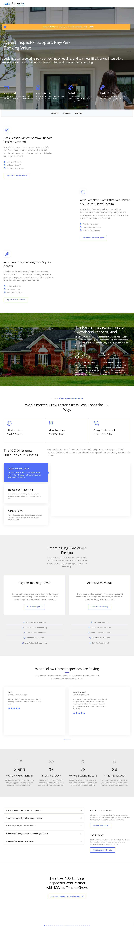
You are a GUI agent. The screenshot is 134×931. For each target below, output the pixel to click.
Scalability (54, 113)
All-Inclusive (66, 113)
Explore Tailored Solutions (15, 300)
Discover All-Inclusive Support (93, 238)
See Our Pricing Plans (34, 607)
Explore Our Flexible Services (16, 176)
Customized (78, 113)
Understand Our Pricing (99, 607)
